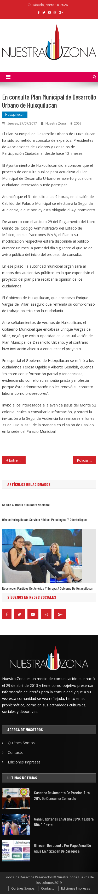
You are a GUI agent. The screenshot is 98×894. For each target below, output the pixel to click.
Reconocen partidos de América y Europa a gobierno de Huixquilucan (47, 588)
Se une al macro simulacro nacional (26, 504)
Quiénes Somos (21, 742)
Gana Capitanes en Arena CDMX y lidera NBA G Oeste (64, 821)
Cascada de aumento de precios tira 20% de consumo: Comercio (62, 795)
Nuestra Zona (55, 123)
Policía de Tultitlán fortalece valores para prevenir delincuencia (86, 460)
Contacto (16, 752)
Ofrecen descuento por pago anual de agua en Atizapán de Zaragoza (62, 848)
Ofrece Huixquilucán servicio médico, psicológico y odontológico (44, 519)
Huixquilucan (14, 114)
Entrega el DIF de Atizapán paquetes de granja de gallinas (17, 460)
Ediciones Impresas (24, 762)
